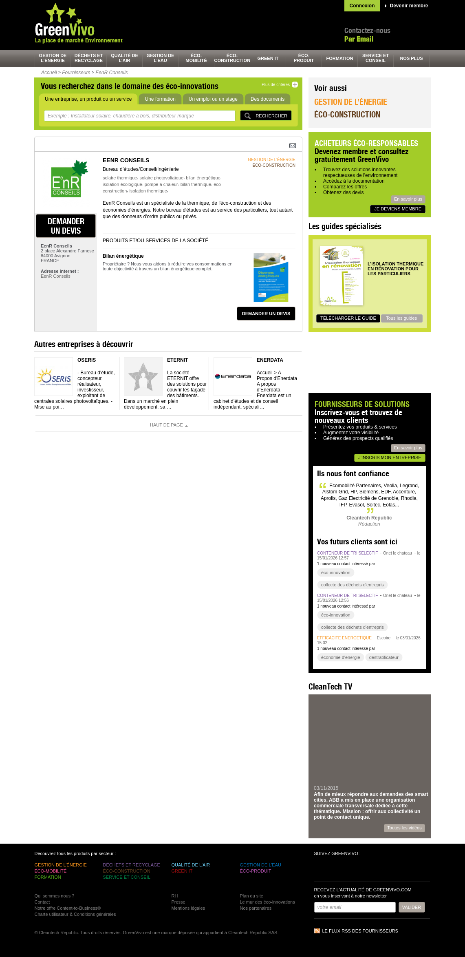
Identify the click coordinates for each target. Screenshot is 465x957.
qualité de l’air (124, 58)
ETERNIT (177, 360)
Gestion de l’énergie (350, 101)
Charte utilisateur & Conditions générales (75, 914)
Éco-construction (347, 114)
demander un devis (66, 226)
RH (175, 895)
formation (339, 58)
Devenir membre (409, 6)
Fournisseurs (76, 72)
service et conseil (375, 58)
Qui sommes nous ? (55, 895)
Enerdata (270, 360)
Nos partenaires (256, 908)
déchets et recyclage (89, 58)
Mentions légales (188, 908)
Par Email (359, 39)
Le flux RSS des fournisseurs (360, 930)
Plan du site (251, 895)
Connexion (362, 6)
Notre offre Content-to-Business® (68, 908)
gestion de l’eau (160, 58)
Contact (42, 902)
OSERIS (86, 360)
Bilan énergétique (123, 256)
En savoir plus (408, 199)
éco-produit (304, 58)
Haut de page (166, 424)
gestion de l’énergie (53, 58)
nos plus (411, 58)
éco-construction (232, 58)
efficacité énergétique (344, 638)
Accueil (49, 72)
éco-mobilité (196, 58)
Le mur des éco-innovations (267, 902)
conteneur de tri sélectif (347, 553)
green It (268, 58)
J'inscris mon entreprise (389, 457)
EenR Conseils (111, 72)
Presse (178, 902)
